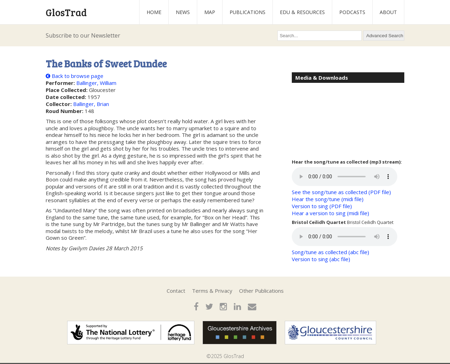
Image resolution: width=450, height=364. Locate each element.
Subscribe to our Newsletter (83, 35)
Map (209, 12)
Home (154, 12)
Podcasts (352, 12)
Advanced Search (384, 35)
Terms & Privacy (212, 290)
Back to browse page (74, 75)
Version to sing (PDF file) (322, 206)
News (183, 12)
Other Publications (261, 290)
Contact (176, 290)
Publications (247, 12)
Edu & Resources (302, 12)
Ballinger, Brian (91, 103)
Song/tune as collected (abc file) (330, 252)
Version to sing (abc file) (321, 259)
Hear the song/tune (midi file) (328, 199)
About (388, 12)
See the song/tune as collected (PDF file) (341, 192)
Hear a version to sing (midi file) (330, 213)
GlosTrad (66, 12)
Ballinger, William (96, 82)
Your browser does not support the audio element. (344, 176)
